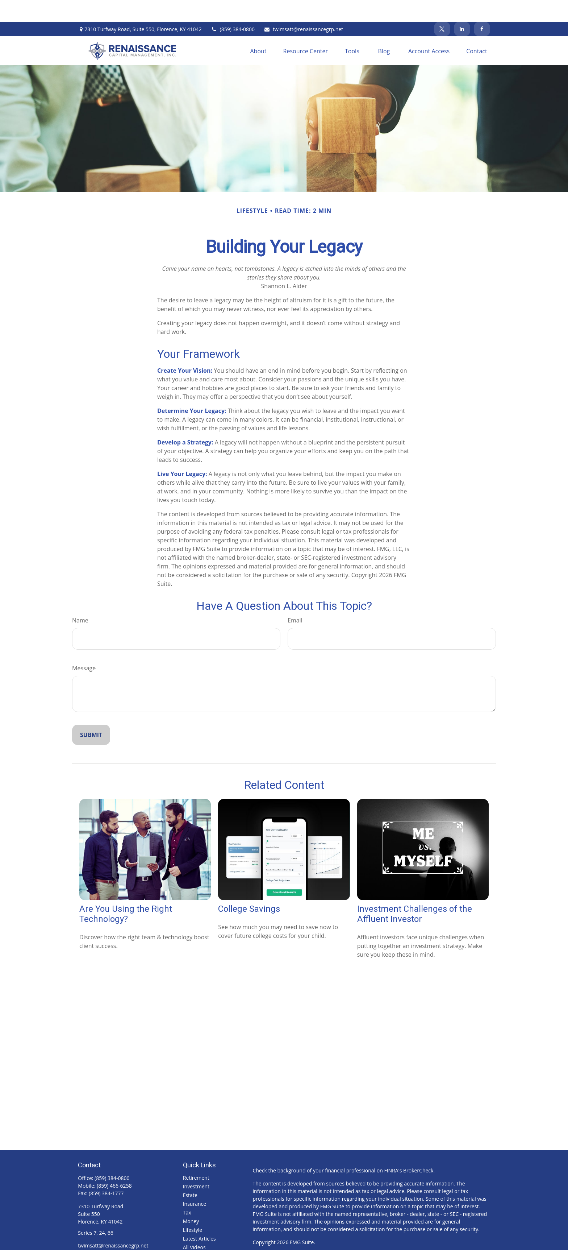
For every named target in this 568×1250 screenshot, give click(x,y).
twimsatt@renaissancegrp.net (303, 7)
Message (84, 646)
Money (191, 1199)
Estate (190, 1173)
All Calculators (199, 1234)
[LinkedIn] (462, 7)
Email (295, 599)
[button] (258, 29)
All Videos (194, 1225)
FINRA (337, 1241)
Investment (196, 1164)
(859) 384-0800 (233, 7)
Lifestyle (192, 1208)
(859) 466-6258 (114, 1163)
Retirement (196, 1155)
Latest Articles (199, 1216)
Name (80, 599)
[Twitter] (442, 7)
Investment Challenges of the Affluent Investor (414, 892)
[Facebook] (482, 7)
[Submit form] (91, 713)
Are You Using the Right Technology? (125, 892)
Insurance (194, 1182)
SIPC (351, 1241)
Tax (187, 1190)
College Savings (249, 887)
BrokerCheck (418, 1148)
